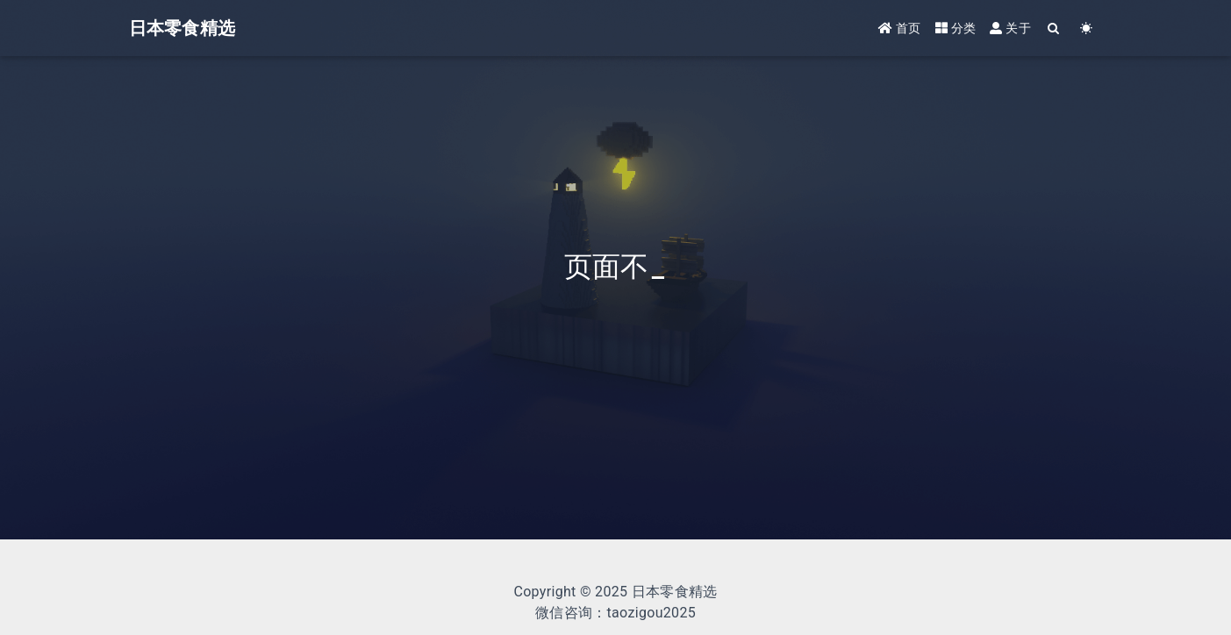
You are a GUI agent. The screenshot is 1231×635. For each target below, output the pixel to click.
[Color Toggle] (1086, 28)
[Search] (1054, 28)
